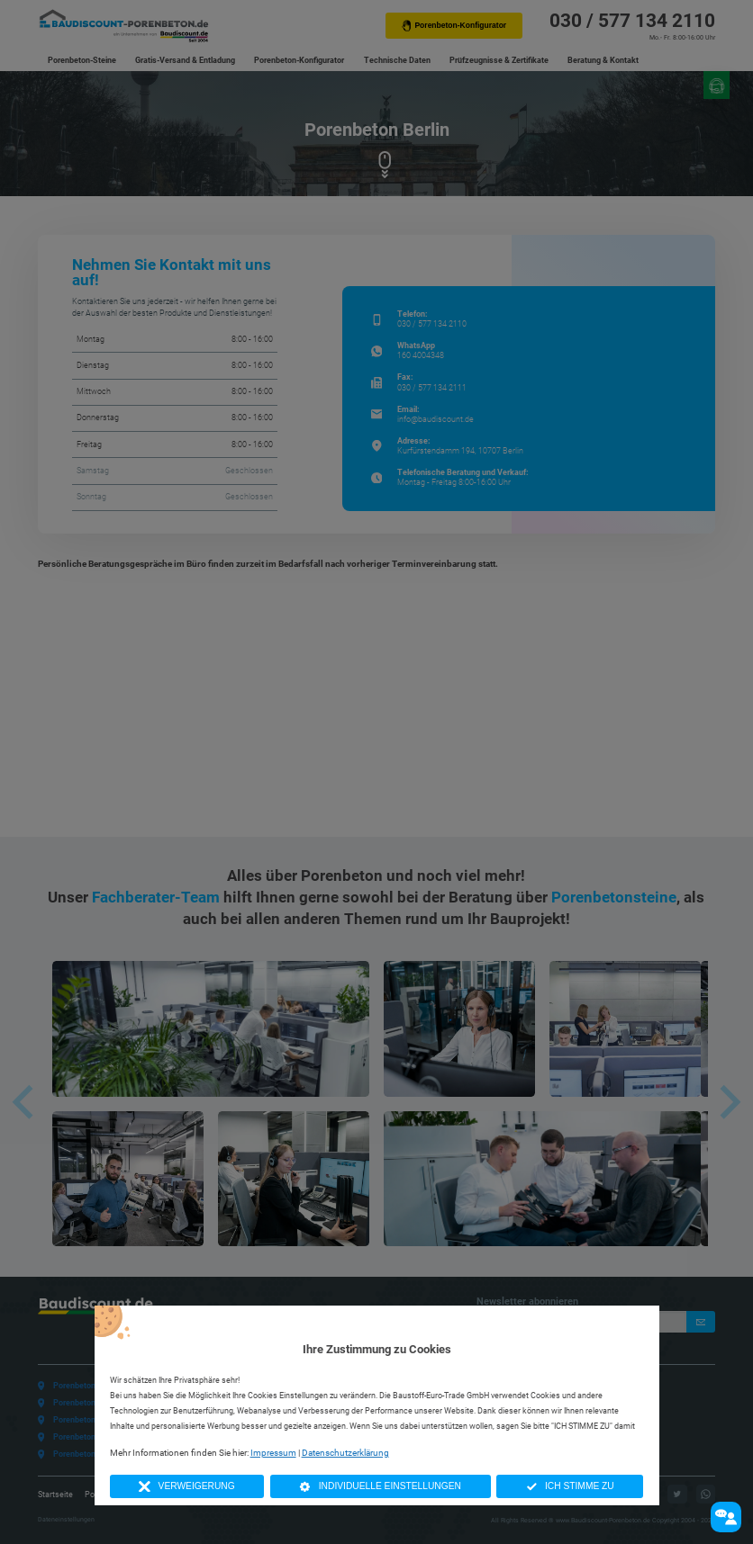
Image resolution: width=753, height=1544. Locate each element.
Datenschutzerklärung (345, 1453)
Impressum (273, 1453)
